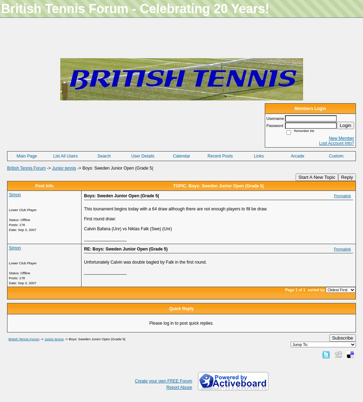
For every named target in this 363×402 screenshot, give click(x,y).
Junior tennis (64, 168)
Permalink (342, 196)
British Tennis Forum (26, 168)
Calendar (181, 156)
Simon (15, 194)
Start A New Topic (316, 177)
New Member (341, 138)
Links (259, 156)
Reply (347, 177)
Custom (336, 156)
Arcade (297, 156)
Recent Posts (220, 156)
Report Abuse (179, 387)
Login (345, 125)
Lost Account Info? (336, 143)
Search (104, 156)
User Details (142, 156)
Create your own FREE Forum (163, 381)
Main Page (27, 156)
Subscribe (342, 338)
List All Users (65, 156)
